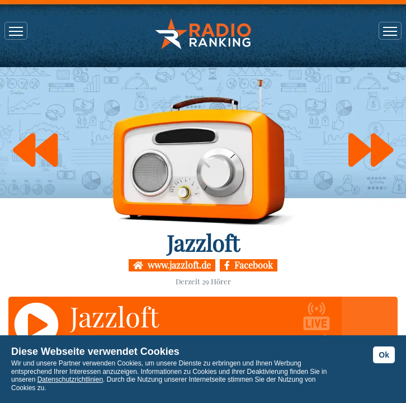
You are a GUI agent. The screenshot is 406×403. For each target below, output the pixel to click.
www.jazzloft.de (172, 265)
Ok (384, 354)
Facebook (248, 265)
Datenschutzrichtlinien (70, 379)
